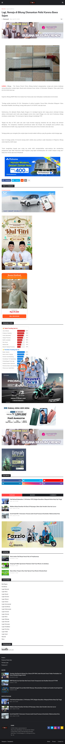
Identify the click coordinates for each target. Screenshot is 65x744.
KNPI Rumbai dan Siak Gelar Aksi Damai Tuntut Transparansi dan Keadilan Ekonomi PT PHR (34, 680)
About (48, 741)
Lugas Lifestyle (5, 614)
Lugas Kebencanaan (6, 609)
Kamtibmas (4, 586)
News (3, 639)
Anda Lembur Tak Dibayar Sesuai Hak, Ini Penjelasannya (24, 556)
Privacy (54, 741)
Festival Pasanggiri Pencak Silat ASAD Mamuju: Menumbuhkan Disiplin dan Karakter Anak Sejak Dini (36, 688)
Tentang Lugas (5, 662)
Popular (12, 495)
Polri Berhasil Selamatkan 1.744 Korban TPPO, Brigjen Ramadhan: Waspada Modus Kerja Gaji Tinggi (36, 499)
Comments (53, 495)
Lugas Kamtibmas (10, 8)
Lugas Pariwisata (6, 624)
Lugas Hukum (5, 601)
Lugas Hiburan (5, 599)
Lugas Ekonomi (5, 596)
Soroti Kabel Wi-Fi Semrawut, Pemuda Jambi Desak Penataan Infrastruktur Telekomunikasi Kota (35, 513)
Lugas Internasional (6, 604)
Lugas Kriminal (5, 611)
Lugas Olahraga (5, 619)
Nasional (4, 636)
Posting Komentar (6, 190)
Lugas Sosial (4, 634)
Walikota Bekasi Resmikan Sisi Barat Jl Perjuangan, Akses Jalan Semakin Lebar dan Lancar (33, 506)
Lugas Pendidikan (6, 626)
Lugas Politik (5, 631)
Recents (32, 495)
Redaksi (3, 657)
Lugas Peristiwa (5, 629)
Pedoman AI (4, 665)
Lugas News (5, 591)
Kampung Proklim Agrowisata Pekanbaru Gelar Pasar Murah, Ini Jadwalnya (29, 563)
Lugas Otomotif (5, 621)
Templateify (10, 741)
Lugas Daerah (5, 594)
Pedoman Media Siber (7, 660)
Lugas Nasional (5, 589)
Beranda (3, 8)
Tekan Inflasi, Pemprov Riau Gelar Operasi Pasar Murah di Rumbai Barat (28, 571)
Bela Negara (4, 584)
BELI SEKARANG (14, 316)
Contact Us (60, 741)
